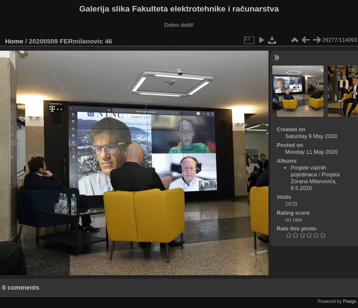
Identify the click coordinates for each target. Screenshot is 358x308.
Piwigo (349, 301)
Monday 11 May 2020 (311, 152)
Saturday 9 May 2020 (311, 136)
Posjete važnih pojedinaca (308, 171)
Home (14, 41)
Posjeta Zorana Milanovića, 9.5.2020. (315, 181)
